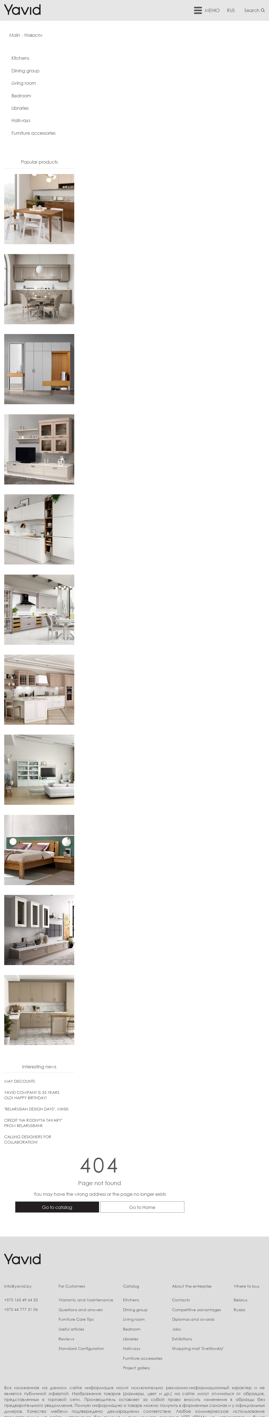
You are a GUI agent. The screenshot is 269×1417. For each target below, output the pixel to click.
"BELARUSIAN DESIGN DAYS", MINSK (36, 1109)
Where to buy (246, 1215)
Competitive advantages (192, 1239)
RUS (232, 10)
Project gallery (130, 1297)
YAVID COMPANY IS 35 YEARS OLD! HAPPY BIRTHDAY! (31, 1096)
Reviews (57, 1268)
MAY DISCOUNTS (19, 1082)
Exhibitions (178, 1268)
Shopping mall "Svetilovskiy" (194, 1278)
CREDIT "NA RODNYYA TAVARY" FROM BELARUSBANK (33, 1124)
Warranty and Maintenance (77, 1229)
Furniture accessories (33, 134)
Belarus (239, 1229)
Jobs (172, 1258)
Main (15, 35)
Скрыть (214, 1352)
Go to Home (208, 107)
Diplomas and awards (189, 1249)
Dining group (25, 71)
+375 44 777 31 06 (21, 1239)
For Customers (63, 1215)
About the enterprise (188, 1215)
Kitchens (20, 59)
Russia (238, 1239)
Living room (23, 84)
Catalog (125, 1215)
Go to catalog (123, 107)
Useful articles (62, 1258)
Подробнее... (192, 1352)
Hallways (20, 121)
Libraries (20, 109)
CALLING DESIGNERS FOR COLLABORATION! (27, 1140)
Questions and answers (72, 1239)
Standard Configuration (72, 1278)
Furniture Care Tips (67, 1249)
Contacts (177, 1229)
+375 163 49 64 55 (21, 1229)
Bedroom (21, 96)
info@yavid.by (18, 1215)
